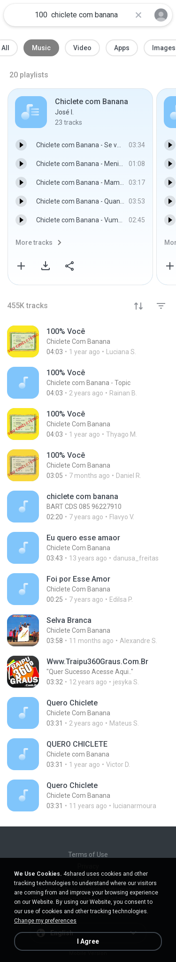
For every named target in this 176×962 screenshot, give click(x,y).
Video (82, 48)
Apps (122, 48)
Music (41, 48)
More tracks (34, 242)
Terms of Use (88, 854)
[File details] (88, 341)
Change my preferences (45, 920)
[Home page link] (17, 15)
